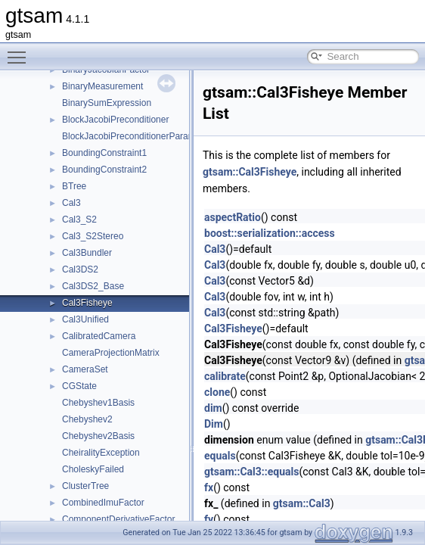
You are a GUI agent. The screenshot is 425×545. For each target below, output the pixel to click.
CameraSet (85, 369)
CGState (79, 386)
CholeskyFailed (93, 469)
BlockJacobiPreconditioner (115, 119)
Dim (213, 424)
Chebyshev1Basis (98, 402)
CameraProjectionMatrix (111, 352)
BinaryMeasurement (102, 86)
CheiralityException (101, 452)
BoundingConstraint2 (104, 169)
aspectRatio (232, 217)
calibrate (225, 376)
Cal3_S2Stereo (92, 236)
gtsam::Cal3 (301, 503)
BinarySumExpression (106, 103)
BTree (74, 186)
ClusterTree (85, 486)
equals (220, 456)
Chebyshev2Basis (98, 436)
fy (208, 519)
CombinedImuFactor (103, 502)
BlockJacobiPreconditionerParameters (139, 136)
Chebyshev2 (87, 419)
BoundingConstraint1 (104, 153)
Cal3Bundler (87, 253)
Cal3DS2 (80, 269)
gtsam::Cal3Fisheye (249, 172)
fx (208, 487)
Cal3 (71, 203)
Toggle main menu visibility (20, 50)
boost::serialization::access (269, 233)
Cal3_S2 (79, 219)
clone (217, 392)
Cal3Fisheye (87, 302)
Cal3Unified (85, 319)
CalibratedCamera (98, 336)
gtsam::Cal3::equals (251, 472)
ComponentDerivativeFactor (118, 519)
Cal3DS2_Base (93, 286)
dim (213, 408)
